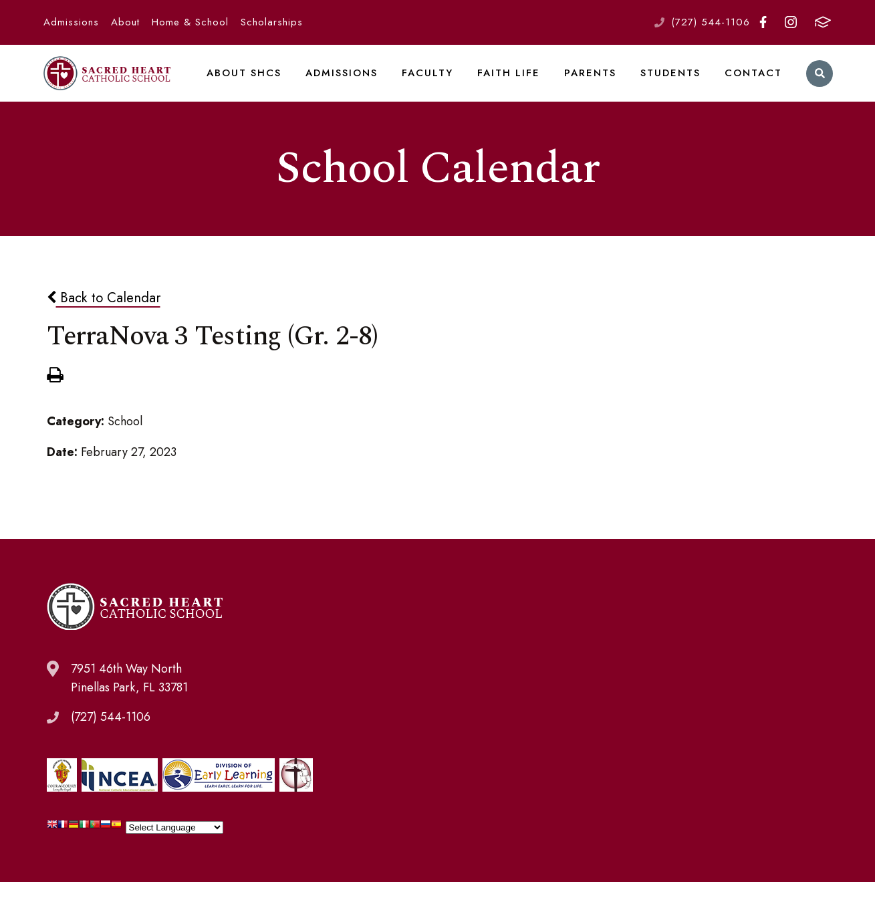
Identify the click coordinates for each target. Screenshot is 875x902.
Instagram (791, 22)
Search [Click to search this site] (818, 84)
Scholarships (272, 22)
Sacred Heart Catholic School (113, 83)
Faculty (436, 83)
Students (671, 83)
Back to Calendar (103, 318)
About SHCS (256, 83)
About (125, 22)
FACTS (823, 22)
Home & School (190, 22)
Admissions (71, 22)
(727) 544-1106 (710, 22)
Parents (593, 83)
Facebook (763, 22)
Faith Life (513, 83)
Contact (753, 83)
